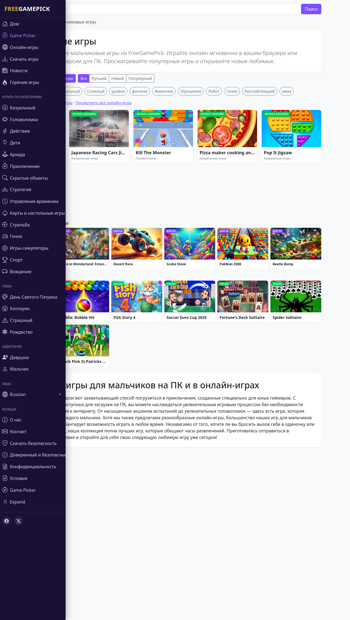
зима (302, 172)
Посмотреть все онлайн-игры (119, 183)
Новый (133, 78)
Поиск (326, 9)
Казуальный (84, 172)
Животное (179, 172)
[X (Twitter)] (18, 521)
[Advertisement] (179, 125)
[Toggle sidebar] (33, 502)
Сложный (111, 172)
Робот (229, 172)
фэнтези (155, 172)
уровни (134, 172)
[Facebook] (6, 521)
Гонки (247, 172)
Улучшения (206, 172)
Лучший (114, 78)
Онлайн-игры (76, 78)
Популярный (156, 78)
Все (99, 78)
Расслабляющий (275, 172)
